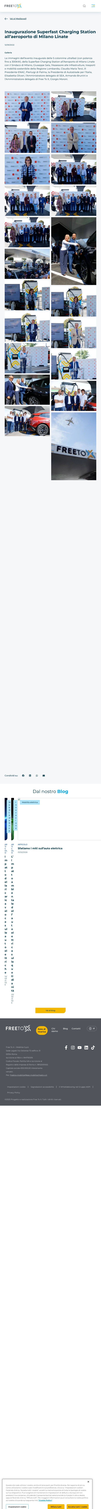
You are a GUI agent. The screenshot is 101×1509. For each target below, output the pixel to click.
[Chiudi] (88, 1490)
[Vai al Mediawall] (6, 18)
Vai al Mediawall (18, 18)
